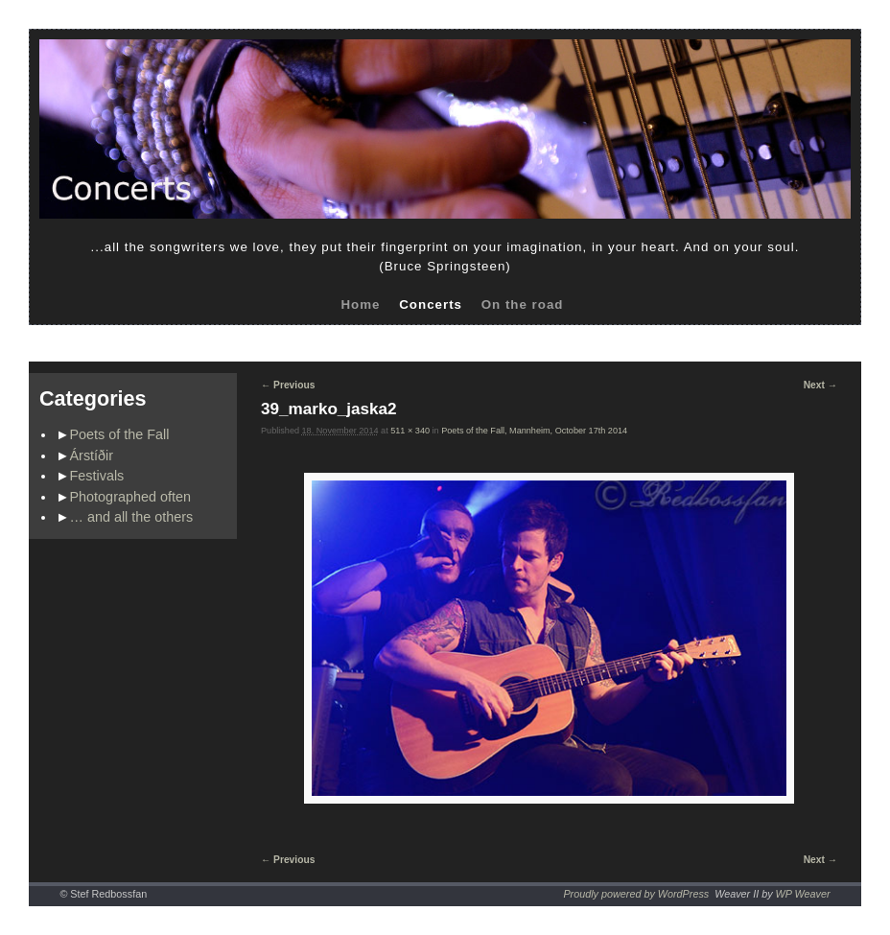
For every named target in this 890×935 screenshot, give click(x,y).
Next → (820, 385)
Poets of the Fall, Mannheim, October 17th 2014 (534, 430)
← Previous (288, 385)
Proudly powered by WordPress (636, 894)
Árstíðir (92, 455)
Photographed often (130, 496)
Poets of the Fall (120, 434)
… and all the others (132, 517)
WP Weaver (803, 894)
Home (360, 304)
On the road (522, 304)
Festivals (97, 475)
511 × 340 (410, 430)
